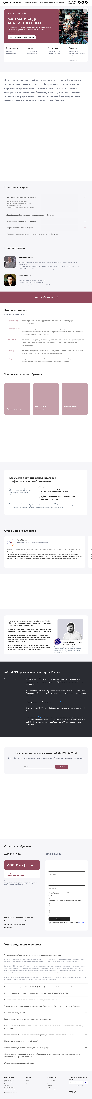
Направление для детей (10, 1082)
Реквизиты (49, 1085)
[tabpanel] (46, 897)
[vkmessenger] (72, 1092)
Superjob (41, 717)
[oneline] (67, 888)
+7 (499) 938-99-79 (52, 1080)
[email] (67, 884)
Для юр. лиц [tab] (53, 853)
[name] (67, 865)
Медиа (28, 1077)
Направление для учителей (10, 1083)
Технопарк (6, 1085)
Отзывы (49, 1083)
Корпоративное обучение (10, 1089)
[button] (76, 59)
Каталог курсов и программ (10, 1092)
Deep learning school (9, 1087)
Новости (28, 1083)
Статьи (27, 1080)
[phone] (67, 879)
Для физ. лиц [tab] (12, 853)
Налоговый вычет (51, 1089)
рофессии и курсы (9, 1080)
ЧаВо (48, 1087)
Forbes (60, 702)
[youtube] (75, 1092)
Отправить (59, 919)
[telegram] (70, 1092)
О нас (48, 1082)
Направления (9, 1077)
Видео (27, 1082)
